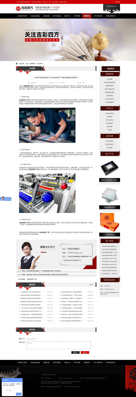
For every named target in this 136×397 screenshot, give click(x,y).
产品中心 (109, 108)
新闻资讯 (87, 16)
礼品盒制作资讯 (109, 92)
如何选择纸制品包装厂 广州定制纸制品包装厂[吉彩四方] (44, 271)
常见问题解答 (109, 102)
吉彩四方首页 (22, 16)
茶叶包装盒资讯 (109, 89)
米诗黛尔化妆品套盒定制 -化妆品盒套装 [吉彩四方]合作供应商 (64, 381)
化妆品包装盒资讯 (109, 82)
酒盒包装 (46, 16)
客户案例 (77, 16)
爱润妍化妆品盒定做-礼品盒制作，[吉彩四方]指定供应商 (56, 383)
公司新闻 (39, 63)
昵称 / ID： (22, 339)
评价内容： (22, 342)
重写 (75, 352)
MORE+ (91, 284)
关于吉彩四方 (98, 16)
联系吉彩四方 (111, 16)
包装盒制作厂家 (32, 279)
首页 (27, 63)
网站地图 (117, 2)
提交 (85, 352)
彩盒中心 (67, 16)
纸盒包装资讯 (109, 99)
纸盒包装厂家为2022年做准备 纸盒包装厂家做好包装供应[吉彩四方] (47, 274)
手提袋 (110, 130)
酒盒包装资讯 (109, 85)
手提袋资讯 (109, 95)
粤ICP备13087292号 (74, 386)
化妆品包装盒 (35, 16)
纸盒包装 (109, 126)
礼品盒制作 (109, 123)
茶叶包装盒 (57, 16)
